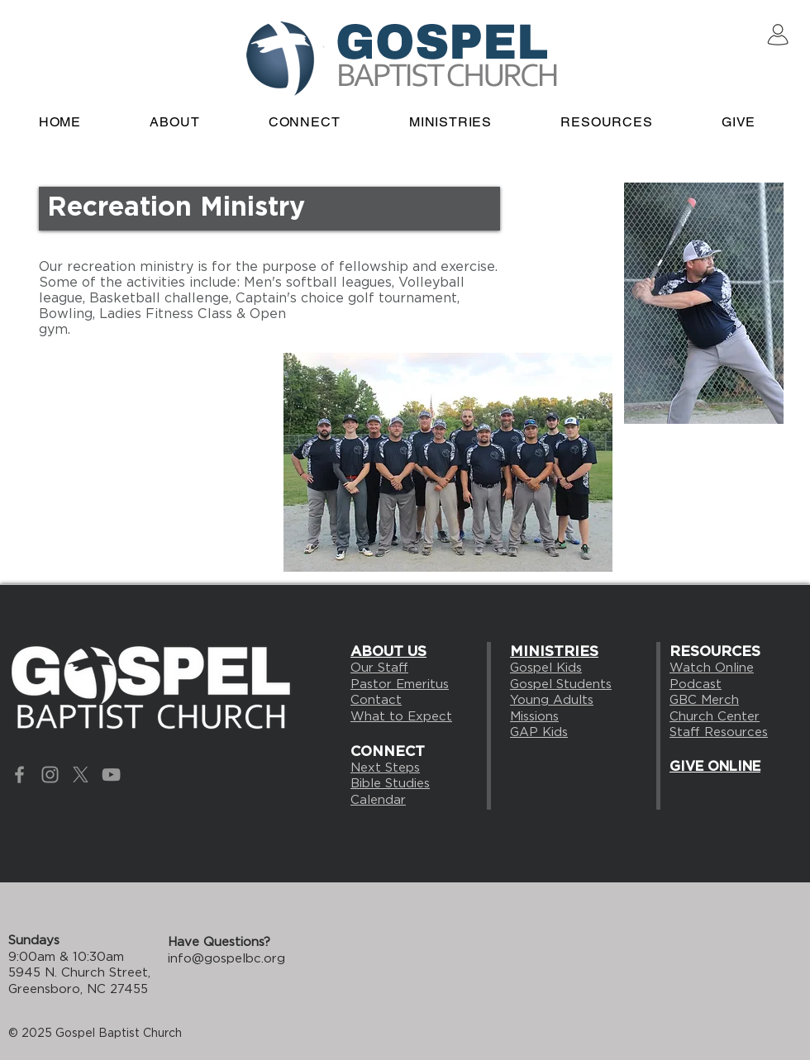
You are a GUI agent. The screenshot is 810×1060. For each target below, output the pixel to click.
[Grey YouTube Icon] (111, 774)
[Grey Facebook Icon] (19, 774)
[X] (80, 774)
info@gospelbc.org (226, 958)
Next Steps (385, 767)
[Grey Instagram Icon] (50, 774)
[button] (304, 122)
